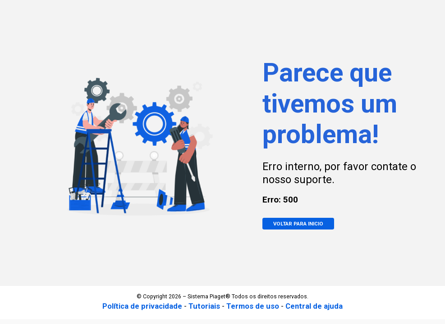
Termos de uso (252, 306)
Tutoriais (204, 306)
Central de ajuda (314, 306)
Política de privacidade (142, 306)
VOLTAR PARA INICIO (298, 223)
